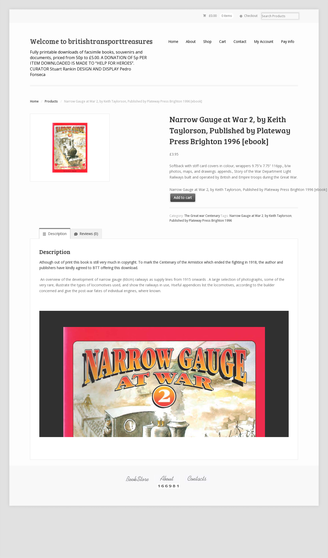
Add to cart (183, 197)
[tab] (54, 233)
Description (57, 233)
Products (51, 101)
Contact (239, 41)
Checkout (250, 16)
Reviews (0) (88, 233)
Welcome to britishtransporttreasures (91, 41)
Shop (207, 41)
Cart (222, 41)
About (191, 41)
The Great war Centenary (202, 216)
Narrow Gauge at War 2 (246, 216)
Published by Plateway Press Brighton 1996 (200, 220)
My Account (263, 41)
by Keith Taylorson (278, 216)
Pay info (287, 41)
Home (173, 41)
